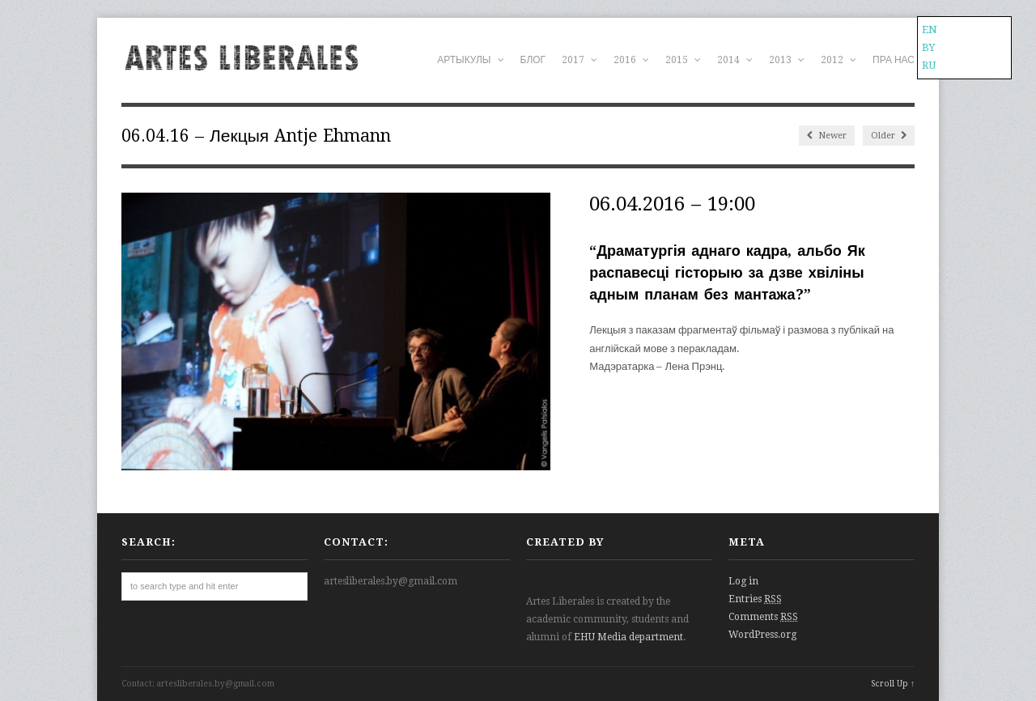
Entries (755, 599)
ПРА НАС (894, 60)
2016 (631, 60)
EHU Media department (628, 637)
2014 (735, 60)
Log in (743, 581)
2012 (838, 60)
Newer (827, 135)
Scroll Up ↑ (893, 683)
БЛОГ (533, 60)
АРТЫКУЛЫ (470, 60)
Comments (763, 616)
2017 (579, 60)
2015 (683, 60)
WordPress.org (762, 634)
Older (888, 135)
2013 (787, 60)
